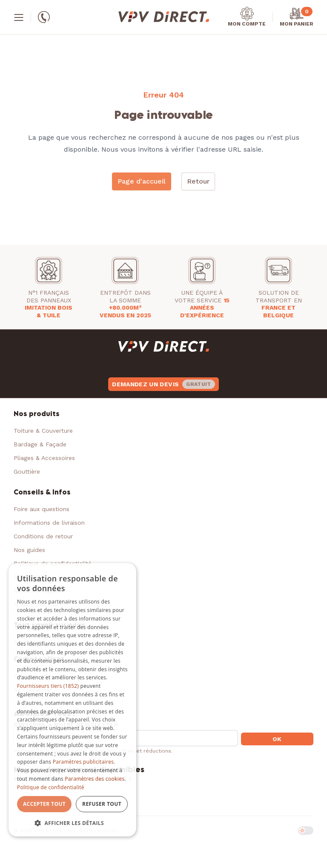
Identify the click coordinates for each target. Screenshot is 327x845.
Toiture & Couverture (43, 430)
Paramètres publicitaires (83, 761)
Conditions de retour (43, 536)
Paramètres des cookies (95, 778)
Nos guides (29, 549)
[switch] (305, 830)
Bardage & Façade (40, 444)
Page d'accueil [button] (142, 181)
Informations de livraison (49, 522)
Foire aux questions (41, 509)
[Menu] (19, 17)
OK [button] (277, 739)
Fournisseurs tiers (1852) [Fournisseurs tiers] (48, 686)
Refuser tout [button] (101, 804)
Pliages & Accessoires (44, 457)
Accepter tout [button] (44, 804)
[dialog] (72, 700)
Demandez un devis (163, 384)
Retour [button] (198, 181)
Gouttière (27, 471)
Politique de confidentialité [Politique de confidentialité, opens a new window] (50, 787)
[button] (72, 823)
